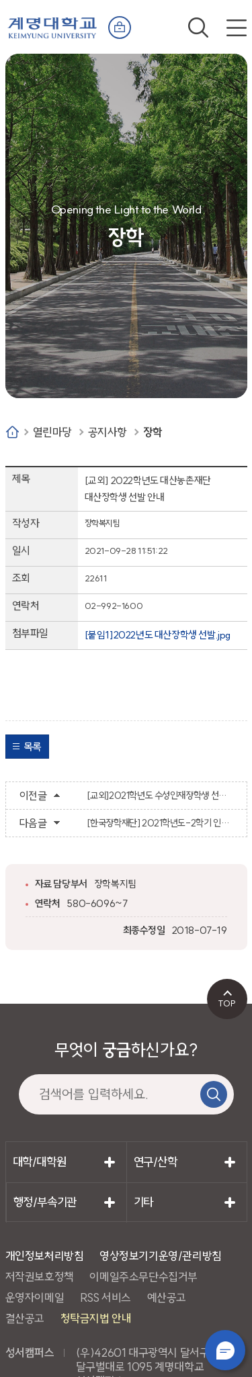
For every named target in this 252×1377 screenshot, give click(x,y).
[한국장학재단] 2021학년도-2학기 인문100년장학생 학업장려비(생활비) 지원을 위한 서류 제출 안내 (160, 823)
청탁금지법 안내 (96, 1318)
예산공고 (166, 1297)
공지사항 (107, 432)
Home (12, 432)
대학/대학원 (40, 1162)
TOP (227, 1003)
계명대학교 (52, 24)
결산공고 (24, 1318)
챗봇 (225, 1350)
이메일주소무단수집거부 (143, 1277)
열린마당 (52, 432)
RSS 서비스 (105, 1297)
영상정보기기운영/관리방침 (160, 1256)
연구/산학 (155, 1162)
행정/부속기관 (45, 1202)
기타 (143, 1202)
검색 (198, 27)
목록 (33, 746)
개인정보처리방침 (44, 1256)
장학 (153, 432)
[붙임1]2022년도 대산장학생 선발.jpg (157, 634)
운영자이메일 (35, 1297)
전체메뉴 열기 (236, 27)
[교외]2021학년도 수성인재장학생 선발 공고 (160, 796)
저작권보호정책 (39, 1277)
